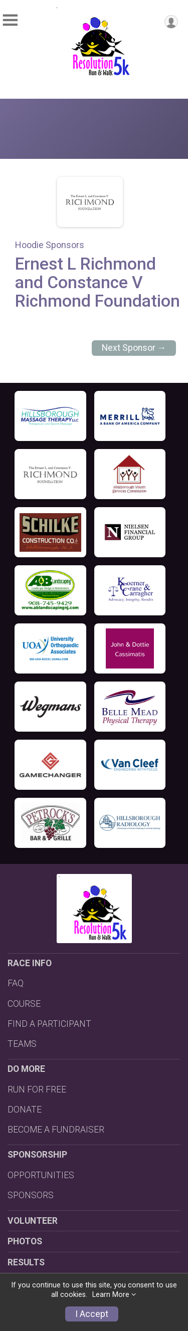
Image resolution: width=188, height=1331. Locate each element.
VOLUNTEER (33, 1221)
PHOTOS (25, 1241)
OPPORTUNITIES (41, 1175)
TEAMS (22, 1044)
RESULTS (26, 1262)
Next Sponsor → (134, 348)
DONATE (25, 1109)
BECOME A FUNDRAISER (56, 1130)
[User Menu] (171, 22)
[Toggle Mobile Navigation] (10, 20)
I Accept (91, 1314)
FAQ (16, 983)
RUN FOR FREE (37, 1089)
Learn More (110, 1294)
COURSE (24, 1004)
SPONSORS (31, 1195)
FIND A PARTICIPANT (49, 1024)
